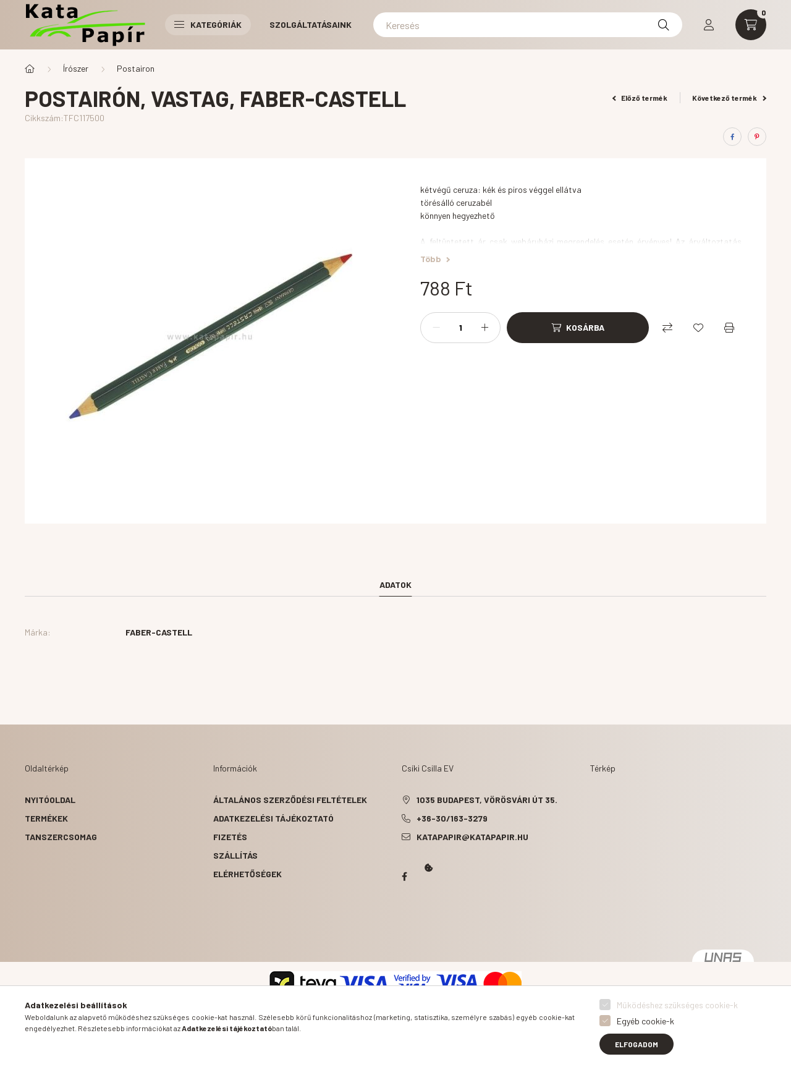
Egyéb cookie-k (645, 1021)
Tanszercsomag (61, 836)
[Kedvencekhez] (698, 327)
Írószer (75, 68)
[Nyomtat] (729, 327)
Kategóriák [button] (208, 24)
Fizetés (230, 836)
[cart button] (750, 24)
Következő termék (729, 97)
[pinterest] (757, 136)
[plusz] (484, 327)
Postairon (135, 68)
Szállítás (235, 855)
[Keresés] (527, 24)
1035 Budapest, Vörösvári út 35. (487, 799)
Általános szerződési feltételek (290, 799)
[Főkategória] (30, 68)
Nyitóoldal (50, 799)
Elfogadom (636, 1044)
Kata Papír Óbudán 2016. (404, 924)
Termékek (46, 818)
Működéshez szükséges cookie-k (677, 1005)
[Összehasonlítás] (667, 327)
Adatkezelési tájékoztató (273, 818)
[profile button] (708, 24)
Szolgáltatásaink (310, 24)
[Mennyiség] (460, 327)
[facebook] (732, 136)
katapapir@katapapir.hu (472, 836)
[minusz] (436, 327)
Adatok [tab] (395, 584)
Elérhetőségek (247, 874)
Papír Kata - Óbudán (404, 876)
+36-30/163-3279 (452, 818)
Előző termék (640, 97)
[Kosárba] (578, 327)
